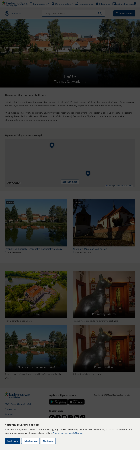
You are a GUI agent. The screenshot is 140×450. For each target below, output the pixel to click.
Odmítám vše (30, 441)
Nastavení (48, 441)
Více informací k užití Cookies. (68, 432)
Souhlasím (12, 441)
